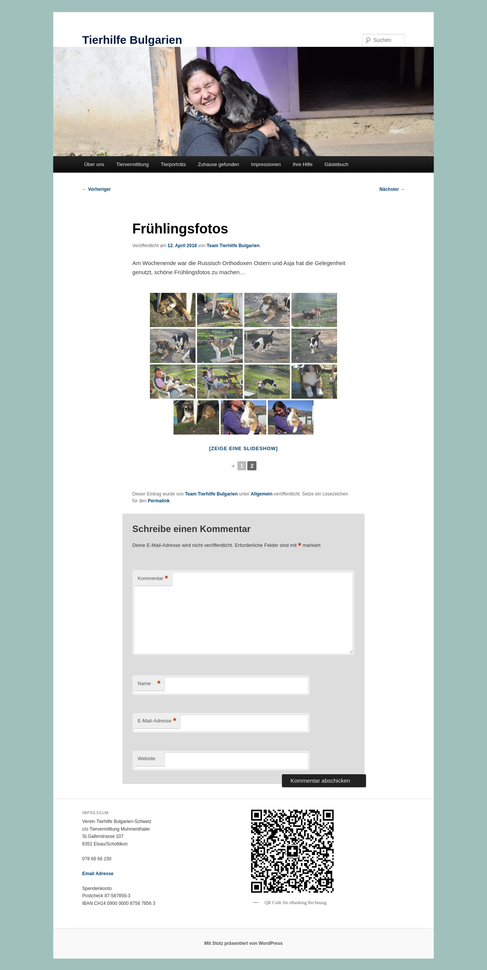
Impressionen (266, 164)
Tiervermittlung (132, 164)
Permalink (159, 500)
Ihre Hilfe (302, 164)
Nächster (392, 189)
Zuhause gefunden (218, 164)
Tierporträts (173, 164)
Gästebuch (337, 164)
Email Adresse (97, 873)
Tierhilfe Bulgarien (132, 40)
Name (149, 683)
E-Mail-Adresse (157, 721)
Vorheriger (96, 189)
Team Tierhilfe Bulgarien (233, 245)
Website (147, 758)
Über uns (94, 164)
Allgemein (261, 494)
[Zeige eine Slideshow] (243, 448)
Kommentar (153, 578)
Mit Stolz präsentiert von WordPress (243, 943)
